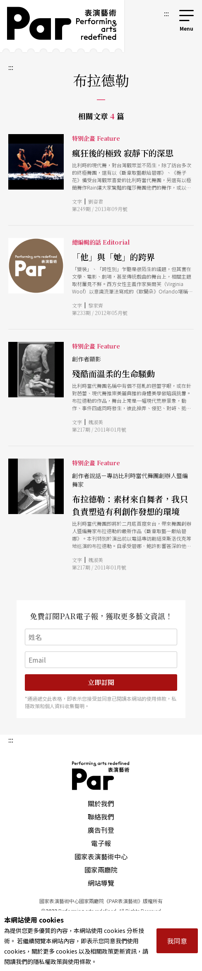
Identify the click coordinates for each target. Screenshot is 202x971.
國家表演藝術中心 (101, 856)
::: (166, 13)
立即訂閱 (101, 682)
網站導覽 (101, 883)
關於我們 (101, 803)
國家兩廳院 (101, 870)
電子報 (101, 843)
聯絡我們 (101, 817)
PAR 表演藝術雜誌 (101, 775)
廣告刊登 (101, 830)
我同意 (177, 941)
